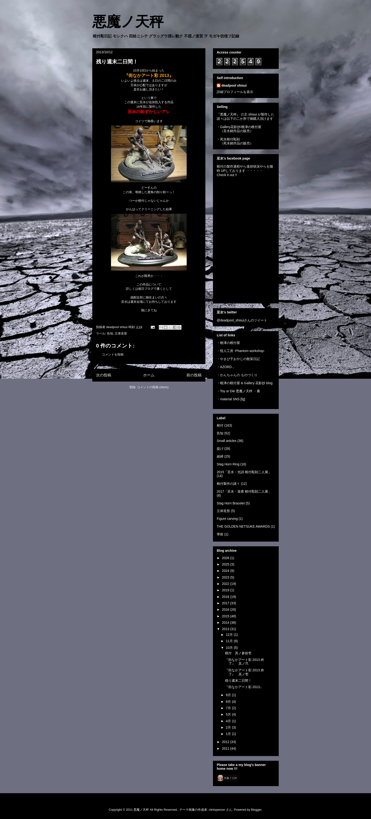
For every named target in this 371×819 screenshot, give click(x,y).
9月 (229, 695)
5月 (229, 714)
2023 (226, 577)
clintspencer (217, 809)
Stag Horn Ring (228, 464)
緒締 (220, 456)
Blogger (256, 809)
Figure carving (227, 519)
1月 (229, 734)
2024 (226, 571)
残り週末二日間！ (238, 680)
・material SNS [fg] (231, 399)
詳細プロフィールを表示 (235, 92)
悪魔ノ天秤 (127, 22)
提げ (220, 448)
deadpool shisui (234, 85)
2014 (226, 622)
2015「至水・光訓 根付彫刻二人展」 (244, 472)
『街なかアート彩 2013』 (244, 687)
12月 (230, 635)
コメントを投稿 (113, 354)
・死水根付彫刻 (228, 139)
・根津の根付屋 (228, 343)
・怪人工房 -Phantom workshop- (241, 351)
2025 (226, 564)
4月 (229, 721)
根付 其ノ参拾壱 (238, 653)
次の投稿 (103, 375)
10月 (230, 648)
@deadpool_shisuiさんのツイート (242, 320)
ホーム (149, 375)
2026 (226, 558)
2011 (226, 748)
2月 (229, 727)
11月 (230, 641)
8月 (229, 701)
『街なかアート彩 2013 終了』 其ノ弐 (244, 662)
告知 (110, 333)
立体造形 (121, 333)
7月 (229, 708)
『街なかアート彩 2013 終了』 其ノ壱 (244, 672)
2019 (226, 590)
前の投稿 (194, 375)
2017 (226, 603)
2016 (226, 609)
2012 (226, 742)
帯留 (220, 534)
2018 (226, 597)
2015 (226, 616)
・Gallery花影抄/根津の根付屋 (239, 127)
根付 (220, 425)
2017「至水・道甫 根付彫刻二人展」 (244, 491)
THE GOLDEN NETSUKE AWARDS (243, 526)
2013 (226, 629)
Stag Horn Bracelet (231, 503)
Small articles (226, 441)
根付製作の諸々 (228, 483)
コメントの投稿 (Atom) (153, 387)
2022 (226, 584)
